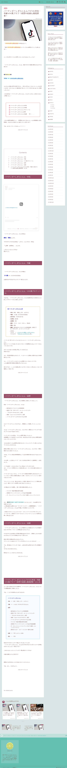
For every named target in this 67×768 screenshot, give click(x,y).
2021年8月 (50, 156)
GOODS (51, 83)
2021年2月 (50, 172)
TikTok (5, 8)
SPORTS (52, 113)
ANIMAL (51, 71)
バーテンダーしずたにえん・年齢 (18, 159)
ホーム (41, 2)
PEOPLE (51, 102)
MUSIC (51, 97)
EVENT (51, 80)
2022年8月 (50, 132)
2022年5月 (50, 140)
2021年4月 (50, 167)
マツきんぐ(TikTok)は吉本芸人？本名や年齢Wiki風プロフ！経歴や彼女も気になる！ (55, 38)
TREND (51, 116)
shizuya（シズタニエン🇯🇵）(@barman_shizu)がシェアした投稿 (21, 228)
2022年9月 (50, 129)
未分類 (51, 119)
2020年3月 (50, 199)
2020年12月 (51, 178)
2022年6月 (50, 137)
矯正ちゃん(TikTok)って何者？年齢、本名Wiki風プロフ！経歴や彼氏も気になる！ (55, 54)
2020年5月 (50, 194)
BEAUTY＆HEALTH (54, 77)
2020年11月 (51, 180)
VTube (52, 106)
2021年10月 (51, 150)
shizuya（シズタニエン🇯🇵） (25, 333)
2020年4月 (50, 196)
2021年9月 (50, 153)
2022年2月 (50, 142)
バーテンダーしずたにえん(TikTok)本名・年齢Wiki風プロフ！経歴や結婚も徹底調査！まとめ (24, 167)
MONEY (51, 94)
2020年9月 (50, 186)
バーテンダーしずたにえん (16, 78)
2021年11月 (50, 148)
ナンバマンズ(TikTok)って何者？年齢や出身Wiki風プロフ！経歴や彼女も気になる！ (55, 43)
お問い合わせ (50, 2)
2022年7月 (50, 134)
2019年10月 (51, 202)
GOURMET (52, 85)
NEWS (51, 100)
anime (51, 74)
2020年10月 (51, 183)
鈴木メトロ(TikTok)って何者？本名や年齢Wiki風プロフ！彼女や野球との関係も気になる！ (55, 49)
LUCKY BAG (52, 88)
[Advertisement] (23, 140)
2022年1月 (50, 145)
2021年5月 (50, 164)
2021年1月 (50, 175)
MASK (51, 91)
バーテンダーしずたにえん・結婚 (18, 164)
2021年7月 (50, 159)
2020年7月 (50, 191)
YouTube (53, 108)
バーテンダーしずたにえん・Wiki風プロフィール (22, 161)
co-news (4, 2)
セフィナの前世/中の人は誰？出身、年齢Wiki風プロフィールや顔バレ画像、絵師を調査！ (55, 59)
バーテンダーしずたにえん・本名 (18, 157)
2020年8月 (50, 188)
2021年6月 (50, 161)
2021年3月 (50, 169)
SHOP (51, 111)
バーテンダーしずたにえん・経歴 (18, 163)
